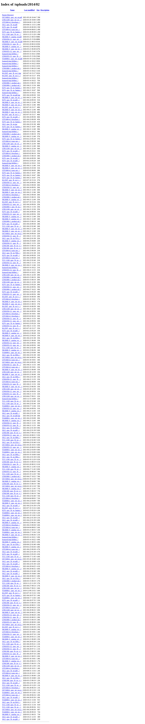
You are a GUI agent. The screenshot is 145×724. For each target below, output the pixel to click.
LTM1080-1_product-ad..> (11, 68)
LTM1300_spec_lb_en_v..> (12, 246)
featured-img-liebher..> (10, 54)
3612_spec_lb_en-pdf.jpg (11, 416)
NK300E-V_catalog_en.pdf (12, 37)
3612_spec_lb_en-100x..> (11, 642)
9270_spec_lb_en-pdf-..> (11, 100)
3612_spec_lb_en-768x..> (11, 253)
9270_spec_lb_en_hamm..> (12, 32)
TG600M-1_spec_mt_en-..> (12, 352)
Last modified (29, 10)
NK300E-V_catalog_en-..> (11, 241)
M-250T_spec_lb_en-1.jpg (11, 73)
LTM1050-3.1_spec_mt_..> (12, 39)
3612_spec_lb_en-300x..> (11, 355)
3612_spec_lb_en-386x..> (11, 457)
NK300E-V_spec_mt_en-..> (12, 105)
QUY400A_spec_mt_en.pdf (12, 17)
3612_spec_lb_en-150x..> (11, 544)
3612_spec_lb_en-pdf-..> (11, 413)
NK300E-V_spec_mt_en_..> (12, 49)
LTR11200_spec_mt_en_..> (12, 20)
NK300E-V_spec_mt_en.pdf (12, 42)
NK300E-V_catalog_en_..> (12, 46)
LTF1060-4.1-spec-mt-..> (11, 29)
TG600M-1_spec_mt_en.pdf (12, 59)
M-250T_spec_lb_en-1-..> (11, 76)
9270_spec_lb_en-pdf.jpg (11, 95)
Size (38, 10)
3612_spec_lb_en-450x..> (11, 428)
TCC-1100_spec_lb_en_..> (11, 34)
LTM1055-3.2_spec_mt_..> (12, 51)
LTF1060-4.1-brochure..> (11, 22)
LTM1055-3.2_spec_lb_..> (11, 56)
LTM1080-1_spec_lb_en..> (11, 207)
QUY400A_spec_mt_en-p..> (12, 233)
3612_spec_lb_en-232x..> (11, 442)
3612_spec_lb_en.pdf (9, 25)
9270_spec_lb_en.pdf (9, 27)
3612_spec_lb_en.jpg (9, 124)
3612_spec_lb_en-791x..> (11, 238)
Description (45, 10)
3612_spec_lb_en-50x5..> (11, 702)
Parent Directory (8, 15)
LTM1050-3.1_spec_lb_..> (11, 44)
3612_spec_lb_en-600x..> (11, 338)
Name (12, 10)
